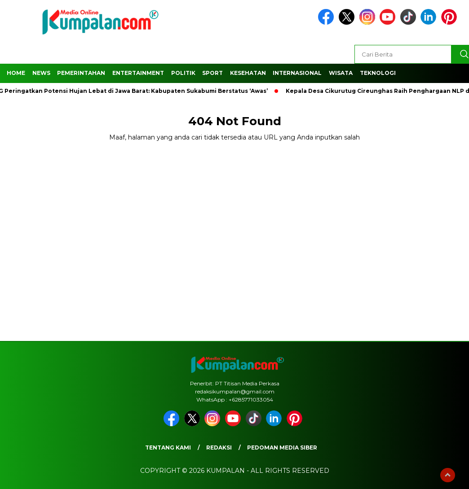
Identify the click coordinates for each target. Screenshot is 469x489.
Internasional (297, 73)
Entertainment (138, 73)
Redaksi (219, 447)
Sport (212, 73)
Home (16, 73)
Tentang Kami (168, 447)
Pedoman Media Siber (282, 447)
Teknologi (378, 73)
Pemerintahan (81, 73)
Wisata (341, 73)
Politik (183, 73)
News (41, 73)
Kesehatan (248, 73)
